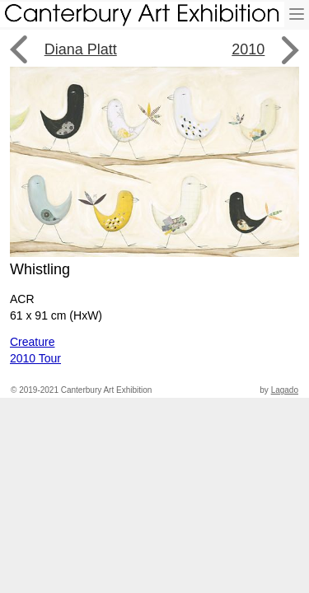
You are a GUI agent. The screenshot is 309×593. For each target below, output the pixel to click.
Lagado (284, 390)
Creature (32, 341)
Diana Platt (80, 49)
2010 (248, 49)
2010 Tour (35, 358)
